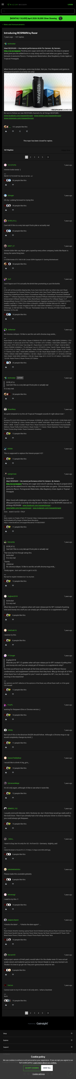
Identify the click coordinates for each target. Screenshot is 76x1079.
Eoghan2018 (13, 596)
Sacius (10, 985)
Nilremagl (11, 894)
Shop (38, 1033)
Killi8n (10, 448)
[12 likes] (15, 581)
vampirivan (12, 474)
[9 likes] (14, 615)
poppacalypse (13, 920)
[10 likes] (15, 715)
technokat (11, 43)
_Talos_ (10, 839)
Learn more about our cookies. (45, 1063)
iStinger (11, 195)
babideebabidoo (14, 869)
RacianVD (11, 955)
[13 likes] (15, 433)
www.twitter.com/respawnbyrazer (47, 115)
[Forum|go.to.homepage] (16, 5)
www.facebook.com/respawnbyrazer (18, 115)
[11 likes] (15, 527)
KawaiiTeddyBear (14, 758)
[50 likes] (15, 180)
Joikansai (11, 329)
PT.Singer (11, 655)
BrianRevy (12, 409)
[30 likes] (15, 394)
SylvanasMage (13, 783)
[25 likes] (15, 362)
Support (38, 1047)
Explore (38, 1040)
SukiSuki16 (12, 630)
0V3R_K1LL (12, 221)
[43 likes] (15, 231)
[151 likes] (15, 126)
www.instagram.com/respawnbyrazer (19, 118)
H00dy (10, 730)
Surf (9, 279)
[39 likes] (15, 205)
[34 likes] (15, 264)
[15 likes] (15, 823)
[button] (2, 5)
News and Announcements (14, 24)
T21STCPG (12, 165)
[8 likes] (14, 640)
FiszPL (10, 705)
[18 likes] (15, 314)
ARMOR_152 (12, 808)
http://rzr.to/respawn (12, 51)
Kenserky (11, 542)
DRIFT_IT (11, 246)
